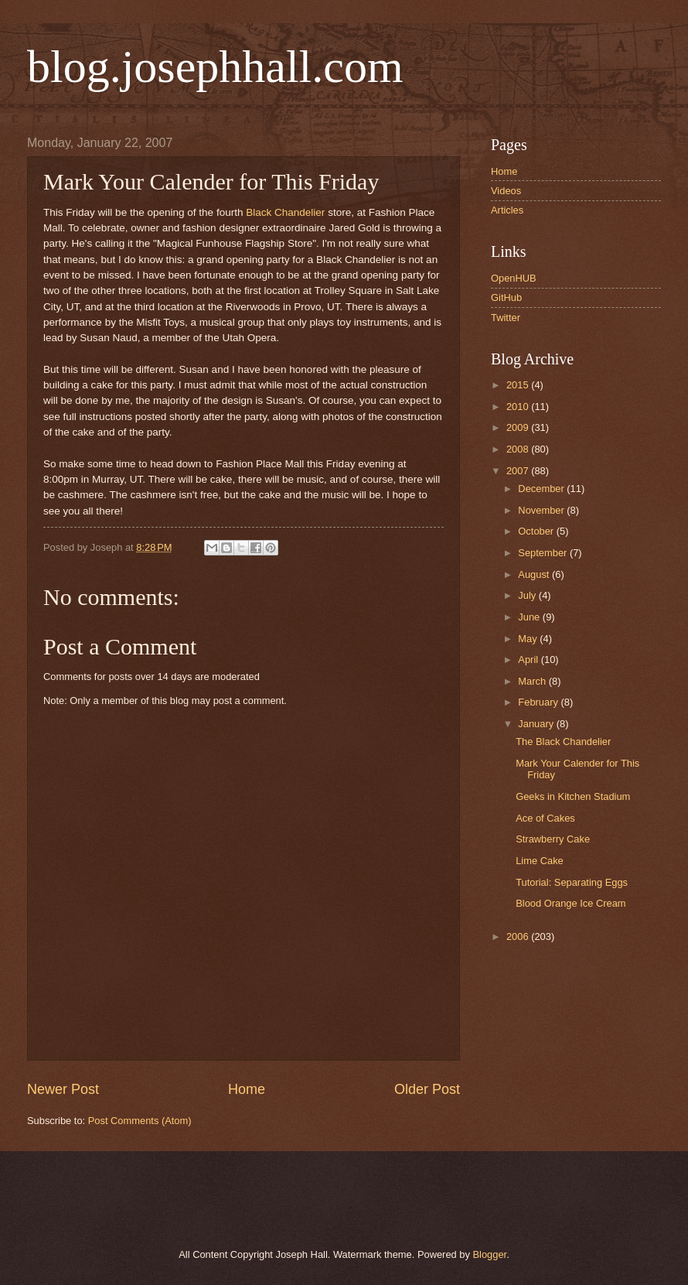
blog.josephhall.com (215, 66)
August (535, 574)
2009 (518, 427)
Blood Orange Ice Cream (570, 903)
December (542, 488)
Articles (507, 210)
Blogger (489, 1254)
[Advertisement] (204, 1197)
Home (246, 1089)
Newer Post (63, 1089)
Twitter (505, 317)
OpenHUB (513, 278)
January (537, 724)
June (530, 617)
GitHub (506, 297)
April (529, 659)
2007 (518, 471)
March (533, 681)
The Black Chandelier (563, 741)
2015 (518, 385)
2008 (518, 449)
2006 (518, 936)
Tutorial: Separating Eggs (572, 882)
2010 (518, 406)
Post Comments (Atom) (140, 1120)
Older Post (427, 1089)
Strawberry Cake (553, 839)
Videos (506, 191)
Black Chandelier (285, 212)
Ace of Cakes (545, 818)
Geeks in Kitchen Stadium (573, 796)
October (537, 531)
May (529, 638)
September (544, 553)
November (542, 510)
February (539, 702)
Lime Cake (540, 860)
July (528, 595)
